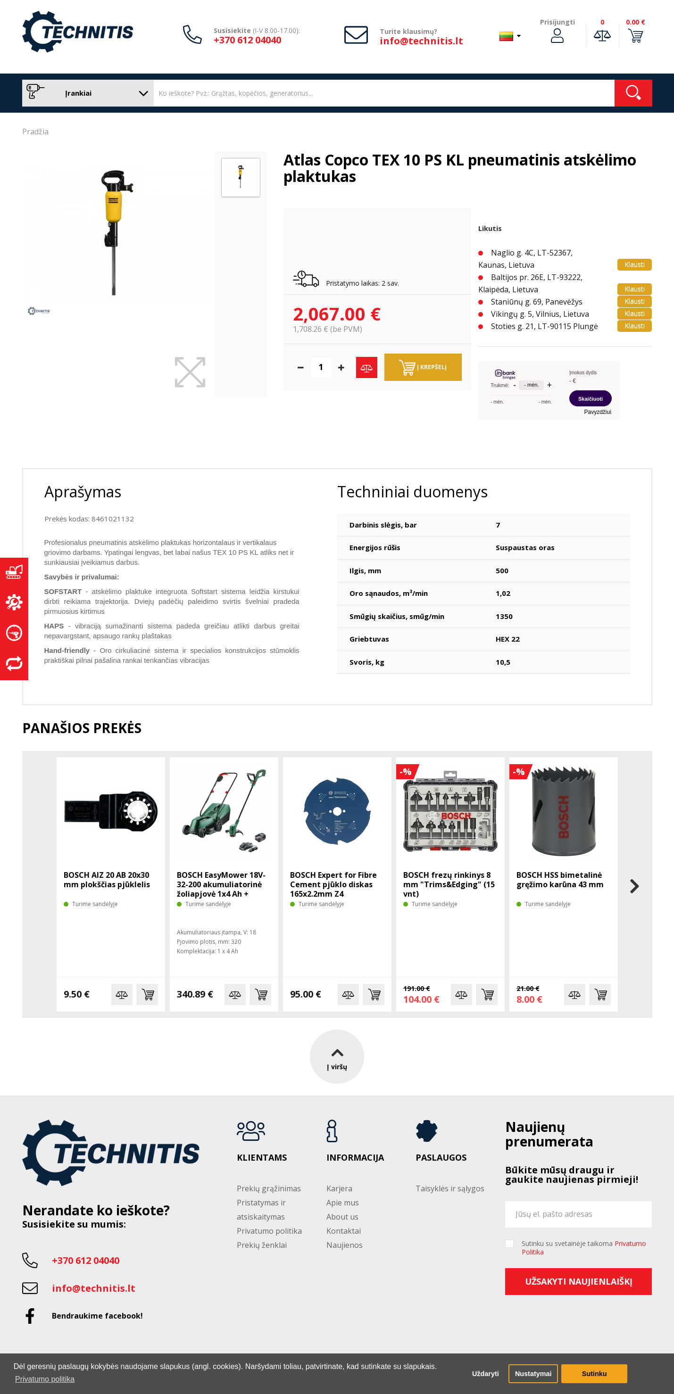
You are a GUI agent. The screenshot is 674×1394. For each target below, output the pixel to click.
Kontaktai (343, 1231)
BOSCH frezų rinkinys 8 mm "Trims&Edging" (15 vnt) (449, 884)
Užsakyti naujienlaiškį (578, 1281)
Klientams (262, 1158)
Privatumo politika (269, 1231)
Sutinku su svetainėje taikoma (584, 1247)
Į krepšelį (423, 368)
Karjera (339, 1188)
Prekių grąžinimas (269, 1188)
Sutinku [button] (594, 1374)
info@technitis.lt (421, 40)
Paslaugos (441, 1158)
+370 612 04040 (247, 39)
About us (342, 1217)
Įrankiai (85, 93)
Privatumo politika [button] (45, 1379)
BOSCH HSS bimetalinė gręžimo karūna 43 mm (560, 880)
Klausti (634, 264)
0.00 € (635, 21)
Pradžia (35, 131)
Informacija (355, 1158)
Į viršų (337, 1056)
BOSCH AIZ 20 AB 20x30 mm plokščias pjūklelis (107, 880)
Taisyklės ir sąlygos (450, 1188)
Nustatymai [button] (533, 1374)
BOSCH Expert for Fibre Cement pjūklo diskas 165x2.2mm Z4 (333, 884)
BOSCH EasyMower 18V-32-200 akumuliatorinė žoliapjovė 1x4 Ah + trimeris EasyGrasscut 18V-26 (221, 894)
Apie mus (342, 1202)
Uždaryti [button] (485, 1374)
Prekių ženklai (262, 1245)
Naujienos (344, 1245)
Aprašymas (82, 491)
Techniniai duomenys (412, 491)
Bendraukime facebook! (97, 1316)
